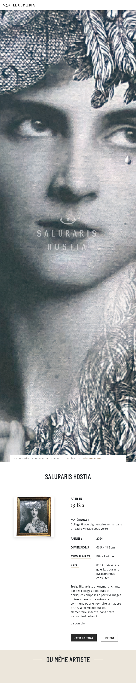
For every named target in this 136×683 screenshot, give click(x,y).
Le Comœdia (21, 458)
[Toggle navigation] (132, 5)
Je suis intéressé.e (83, 637)
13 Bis (77, 505)
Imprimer (109, 637)
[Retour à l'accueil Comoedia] (69, 5)
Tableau (71, 458)
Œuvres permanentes (48, 458)
